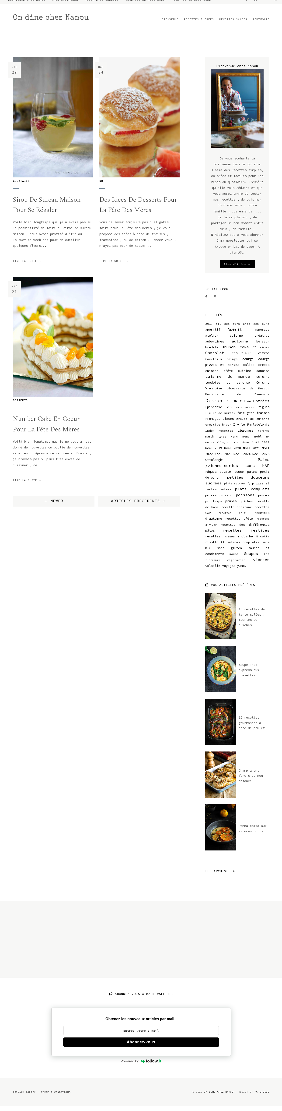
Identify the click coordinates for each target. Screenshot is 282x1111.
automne (240, 346)
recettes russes (220, 541)
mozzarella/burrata (222, 447)
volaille (212, 571)
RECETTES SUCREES (199, 24)
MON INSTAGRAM (66, 5)
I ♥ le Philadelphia (251, 429)
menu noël (252, 441)
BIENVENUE (170, 24)
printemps (213, 506)
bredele (211, 352)
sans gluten (229, 553)
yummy (241, 571)
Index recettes (219, 435)
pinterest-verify (237, 488)
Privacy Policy (24, 1097)
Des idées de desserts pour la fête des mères (138, 210)
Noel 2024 (242, 459)
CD (255, 352)
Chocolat (214, 357)
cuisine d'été (219, 376)
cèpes (264, 352)
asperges (261, 334)
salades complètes (243, 547)
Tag (266, 559)
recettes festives (246, 535)
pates (252, 477)
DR (101, 186)
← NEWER (53, 506)
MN (267, 441)
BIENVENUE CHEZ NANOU (26, 5)
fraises (262, 418)
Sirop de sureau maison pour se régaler (47, 210)
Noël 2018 (260, 447)
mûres (245, 447)
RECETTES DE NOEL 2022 (191, 5)
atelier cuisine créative (237, 340)
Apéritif (237, 334)
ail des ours (228, 329)
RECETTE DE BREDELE (101, 5)
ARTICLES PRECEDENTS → (138, 506)
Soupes (251, 558)
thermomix (212, 565)
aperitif (212, 334)
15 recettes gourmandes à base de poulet (252, 727)
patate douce (232, 477)
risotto (211, 547)
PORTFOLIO (261, 24)
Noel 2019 (213, 453)
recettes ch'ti (232, 518)
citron (263, 358)
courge (248, 364)
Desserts (20, 405)
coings (232, 364)
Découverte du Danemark (237, 399)
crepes (263, 370)
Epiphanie (213, 412)
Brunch (229, 352)
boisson (262, 346)
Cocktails (21, 186)
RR (222, 547)
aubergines (214, 346)
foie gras (245, 418)
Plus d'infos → (237, 269)
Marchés (263, 435)
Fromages (212, 424)
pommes (263, 500)
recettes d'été (239, 524)
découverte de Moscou (247, 393)
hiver (226, 429)
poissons (245, 499)
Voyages (228, 571)
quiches (246, 506)
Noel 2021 (251, 453)
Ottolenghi (214, 465)
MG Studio (262, 1096)
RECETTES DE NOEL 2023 (145, 5)
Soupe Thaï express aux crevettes (249, 675)
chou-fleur (241, 358)
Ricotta (262, 541)
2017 (209, 329)
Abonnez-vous (141, 1047)
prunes (231, 506)
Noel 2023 (223, 459)
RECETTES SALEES (233, 24)
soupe (234, 559)
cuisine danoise (253, 376)
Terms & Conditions (55, 1097)
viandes (261, 564)
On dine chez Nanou (51, 23)
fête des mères (240, 412)
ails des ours (256, 329)
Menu (234, 441)
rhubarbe (245, 541)
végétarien (236, 565)
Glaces (228, 424)
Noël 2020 (232, 453)
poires (210, 500)
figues (263, 412)
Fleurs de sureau (220, 418)
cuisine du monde (227, 381)
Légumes (245, 435)
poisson (226, 500)
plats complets (252, 494)
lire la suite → (27, 266)
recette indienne (236, 512)
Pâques (210, 477)
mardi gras (215, 441)
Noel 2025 (260, 459)
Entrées (261, 405)
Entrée (245, 406)
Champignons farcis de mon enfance (251, 780)
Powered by (141, 1066)
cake (244, 352)
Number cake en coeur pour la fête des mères (47, 429)
